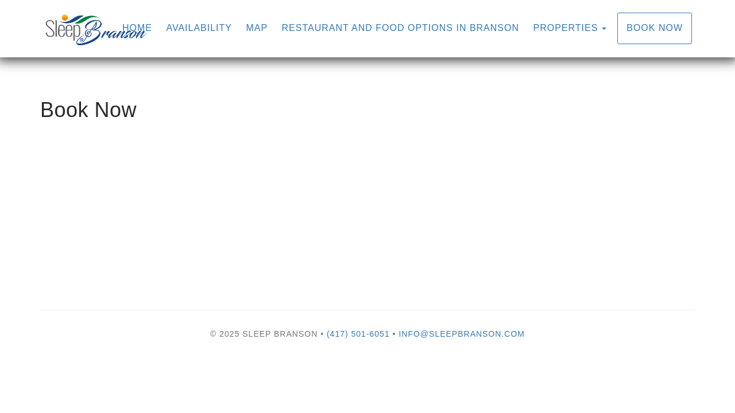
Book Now (654, 28)
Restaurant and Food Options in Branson (400, 28)
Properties (565, 28)
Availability (199, 28)
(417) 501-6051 (358, 333)
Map (257, 28)
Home (137, 28)
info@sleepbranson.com (462, 333)
